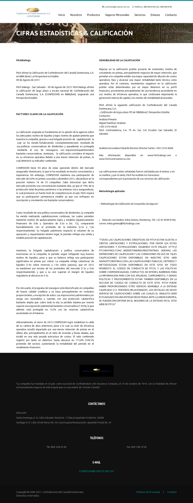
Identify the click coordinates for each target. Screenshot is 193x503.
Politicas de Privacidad (148, 492)
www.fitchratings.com (159, 155)
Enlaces (155, 14)
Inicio (61, 14)
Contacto (171, 14)
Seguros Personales (117, 14)
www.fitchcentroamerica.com (114, 159)
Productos (93, 14)
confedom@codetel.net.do (117, 7)
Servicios (140, 14)
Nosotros (76, 14)
